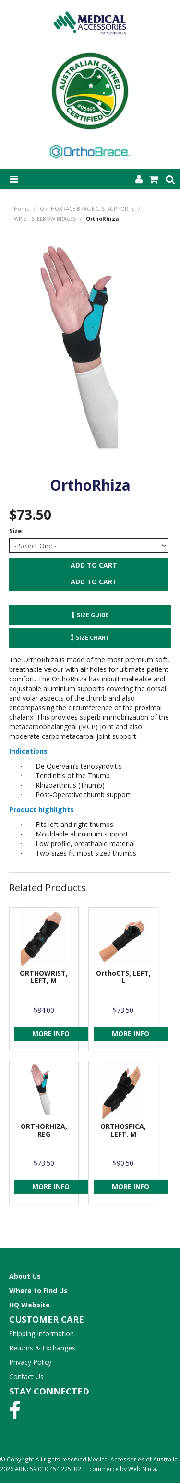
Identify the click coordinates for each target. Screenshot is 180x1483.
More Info (51, 1033)
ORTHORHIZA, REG (44, 1130)
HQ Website (29, 1304)
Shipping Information (41, 1333)
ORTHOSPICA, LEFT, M (123, 1130)
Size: (16, 531)
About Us (25, 1276)
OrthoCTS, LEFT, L (123, 977)
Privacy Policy (30, 1362)
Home (22, 208)
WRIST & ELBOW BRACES (45, 218)
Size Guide (93, 615)
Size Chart (92, 637)
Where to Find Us (38, 1290)
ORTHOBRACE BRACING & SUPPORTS (87, 208)
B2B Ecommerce (96, 1468)
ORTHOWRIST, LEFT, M (44, 977)
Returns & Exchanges (42, 1347)
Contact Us (26, 1376)
